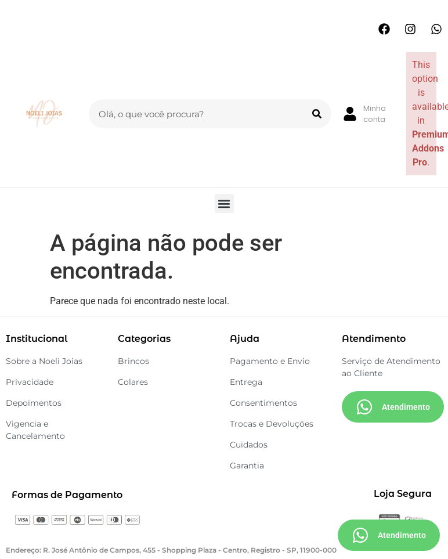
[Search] (316, 113)
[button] (224, 203)
